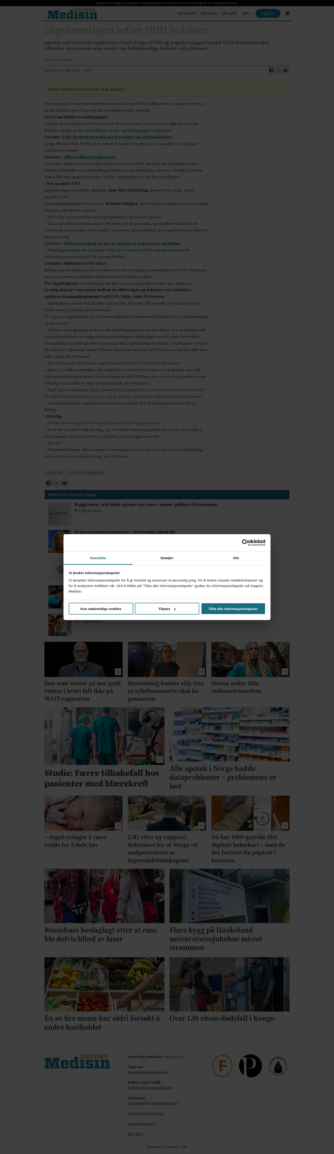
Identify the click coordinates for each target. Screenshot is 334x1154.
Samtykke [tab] (98, 558)
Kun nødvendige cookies (101, 609)
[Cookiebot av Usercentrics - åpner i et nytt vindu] (245, 542)
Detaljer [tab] (167, 558)
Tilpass (167, 609)
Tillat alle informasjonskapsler (233, 609)
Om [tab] (236, 558)
